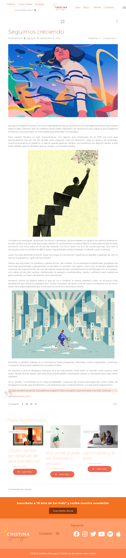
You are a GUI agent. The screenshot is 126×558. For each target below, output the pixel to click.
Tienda (97, 7)
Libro (77, 7)
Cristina (10, 4)
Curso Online (25, 4)
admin (30, 38)
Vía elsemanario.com (19, 396)
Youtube (39, 4)
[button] (25, 10)
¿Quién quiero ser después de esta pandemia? (24, 456)
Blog (86, 7)
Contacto (109, 7)
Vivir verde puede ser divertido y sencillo (63, 458)
